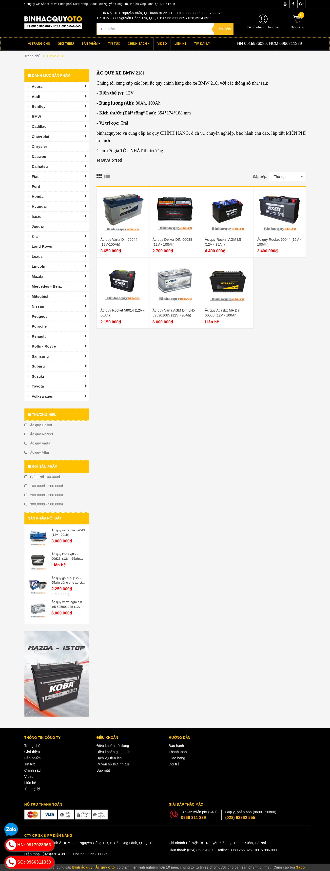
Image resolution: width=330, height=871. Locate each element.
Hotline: (262, 43)
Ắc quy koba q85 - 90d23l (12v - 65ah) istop (66, 558)
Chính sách (139, 43)
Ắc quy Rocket (38, 434)
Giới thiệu (66, 43)
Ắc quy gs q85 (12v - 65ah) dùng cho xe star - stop (68, 582)
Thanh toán (178, 752)
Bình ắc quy (82, 867)
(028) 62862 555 (240, 817)
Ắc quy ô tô (105, 867)
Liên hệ (180, 43)
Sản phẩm (91, 43)
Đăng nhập (255, 27)
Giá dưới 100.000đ (42, 477)
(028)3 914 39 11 (56, 854)
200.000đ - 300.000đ (43, 495)
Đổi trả (174, 764)
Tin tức (114, 43)
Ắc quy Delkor (38, 425)
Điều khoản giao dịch (113, 752)
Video (162, 43)
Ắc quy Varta (37, 443)
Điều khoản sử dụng (113, 746)
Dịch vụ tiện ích (109, 758)
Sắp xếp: (260, 177)
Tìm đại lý (202, 43)
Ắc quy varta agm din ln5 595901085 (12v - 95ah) (67, 606)
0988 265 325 (241, 850)
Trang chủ (39, 43)
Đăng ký (273, 27)
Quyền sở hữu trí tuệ (113, 764)
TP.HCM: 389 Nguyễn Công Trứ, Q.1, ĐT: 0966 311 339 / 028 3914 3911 (154, 18)
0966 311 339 (193, 817)
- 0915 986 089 (265, 850)
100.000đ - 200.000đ (43, 486)
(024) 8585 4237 (200, 850)
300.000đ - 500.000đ (43, 504)
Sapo (300, 867)
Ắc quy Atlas (37, 452)
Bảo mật (103, 770)
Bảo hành (176, 746)
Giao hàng (177, 758)
